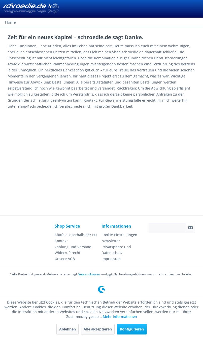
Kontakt (61, 240)
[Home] (10, 22)
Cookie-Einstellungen (119, 234)
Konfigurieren (132, 329)
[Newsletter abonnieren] (190, 228)
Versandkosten (89, 274)
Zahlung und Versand (73, 246)
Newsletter (111, 240)
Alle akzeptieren (98, 329)
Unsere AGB (65, 258)
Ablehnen (67, 329)
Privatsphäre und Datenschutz (116, 249)
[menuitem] (10, 22)
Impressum (111, 258)
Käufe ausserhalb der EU (76, 234)
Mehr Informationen (120, 316)
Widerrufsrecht (67, 252)
